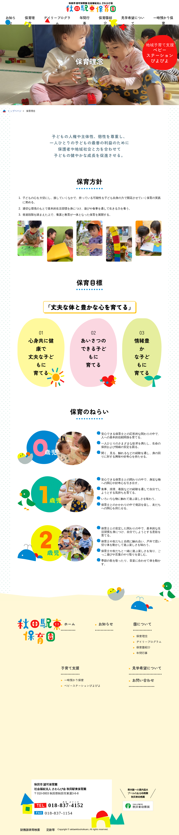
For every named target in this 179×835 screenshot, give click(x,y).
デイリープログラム (57, 20)
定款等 (50, 829)
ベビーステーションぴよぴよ (82, 685)
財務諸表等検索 (30, 829)
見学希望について (132, 20)
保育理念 (142, 636)
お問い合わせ (143, 680)
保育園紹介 (105, 20)
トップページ (14, 111)
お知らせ (105, 624)
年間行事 (85, 20)
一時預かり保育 (163, 20)
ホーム (69, 624)
